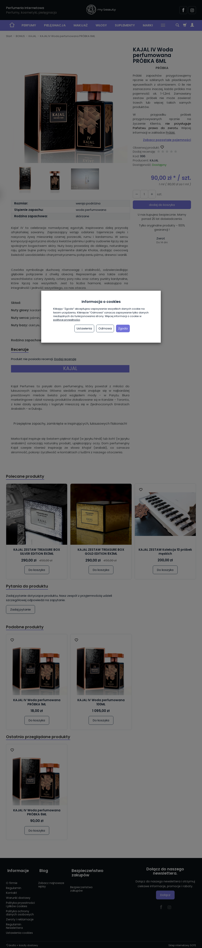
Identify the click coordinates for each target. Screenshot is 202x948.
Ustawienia (84, 328)
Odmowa (105, 328)
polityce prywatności (66, 319)
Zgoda (123, 328)
